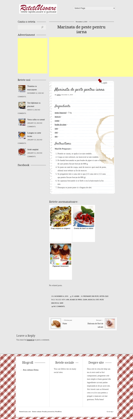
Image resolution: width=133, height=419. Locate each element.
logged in (30, 340)
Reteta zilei (104, 296)
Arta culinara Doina (31, 370)
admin (59, 94)
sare (56, 128)
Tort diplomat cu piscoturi (33, 104)
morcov (58, 117)
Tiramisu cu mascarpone (32, 88)
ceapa (57, 121)
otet (56, 132)
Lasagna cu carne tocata (34, 134)
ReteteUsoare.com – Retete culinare (38, 9)
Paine (65, 324)
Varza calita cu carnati (36, 120)
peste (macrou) (61, 113)
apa (56, 136)
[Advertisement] (91, 57)
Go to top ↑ (110, 411)
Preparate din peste (91, 296)
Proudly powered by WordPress (52, 411)
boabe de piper (60, 124)
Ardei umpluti (33, 149)
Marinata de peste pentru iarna (81, 29)
